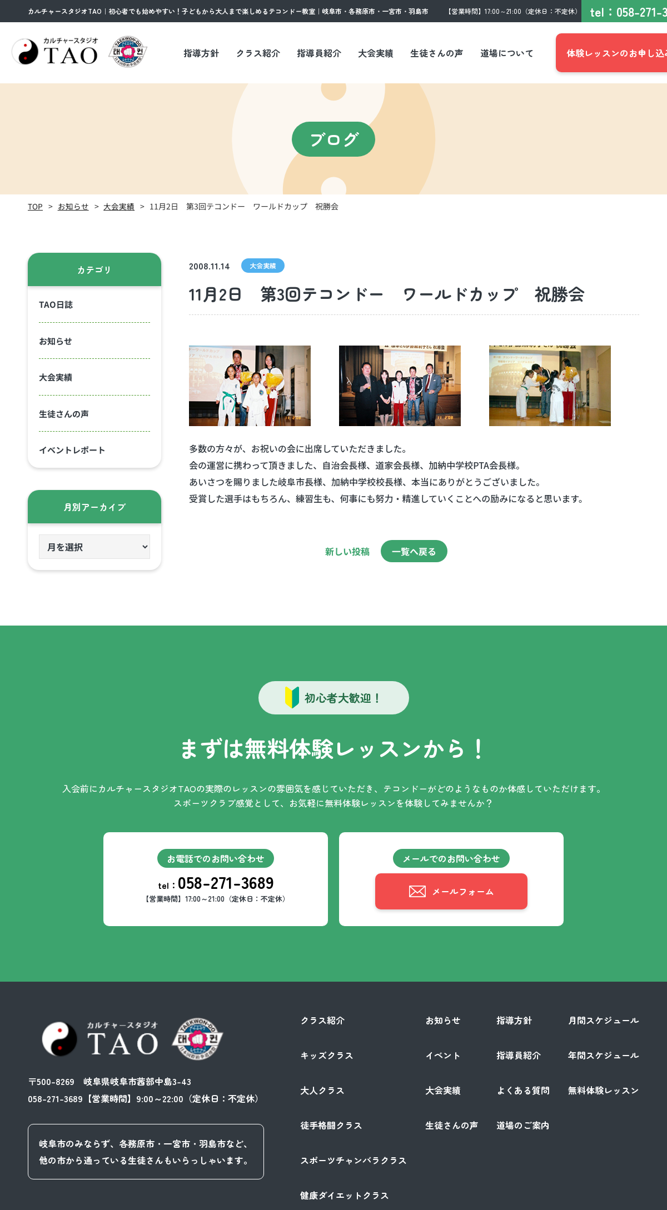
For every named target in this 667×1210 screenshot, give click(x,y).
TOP (35, 206)
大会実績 (119, 206)
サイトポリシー (608, 1197)
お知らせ (73, 206)
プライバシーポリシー (524, 1197)
